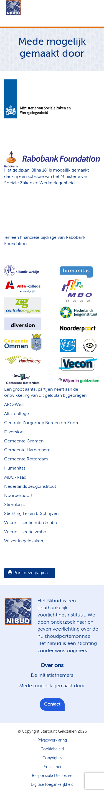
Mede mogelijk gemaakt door (52, 685)
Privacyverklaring (52, 740)
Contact (52, 704)
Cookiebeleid (52, 749)
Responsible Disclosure (52, 776)
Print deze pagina (28, 572)
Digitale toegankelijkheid (52, 785)
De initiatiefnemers (52, 675)
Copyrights (52, 758)
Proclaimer (52, 767)
